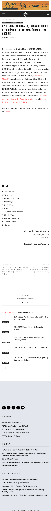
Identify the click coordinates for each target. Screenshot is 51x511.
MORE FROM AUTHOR (25, 312)
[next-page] (7, 368)
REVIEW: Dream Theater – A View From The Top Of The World (20, 450)
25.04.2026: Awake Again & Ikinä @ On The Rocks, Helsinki (20, 479)
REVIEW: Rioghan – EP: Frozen (11, 436)
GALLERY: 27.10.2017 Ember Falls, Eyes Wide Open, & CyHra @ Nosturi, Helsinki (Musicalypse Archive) (13, 270)
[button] (3, 14)
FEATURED (5, 322)
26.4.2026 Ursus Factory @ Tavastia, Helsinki (16, 483)
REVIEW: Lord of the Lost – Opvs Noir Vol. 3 (15, 426)
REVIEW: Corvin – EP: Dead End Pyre (13, 429)
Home (4, 19)
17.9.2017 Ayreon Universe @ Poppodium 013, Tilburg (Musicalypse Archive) (25, 462)
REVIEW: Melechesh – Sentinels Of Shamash (15, 433)
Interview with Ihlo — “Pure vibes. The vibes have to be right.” (20, 486)
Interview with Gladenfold (9, 466)
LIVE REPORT (11, 19)
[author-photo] (25, 292)
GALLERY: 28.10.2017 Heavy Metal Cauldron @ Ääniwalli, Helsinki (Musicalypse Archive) (37, 269)
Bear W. (6, 37)
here (8, 111)
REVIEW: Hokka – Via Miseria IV (11, 423)
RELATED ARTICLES (9, 312)
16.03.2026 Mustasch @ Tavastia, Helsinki (30, 347)
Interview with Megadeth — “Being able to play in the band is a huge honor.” (25, 495)
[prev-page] (3, 368)
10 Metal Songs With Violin (10, 459)
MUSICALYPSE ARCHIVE (16, 22)
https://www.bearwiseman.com (25, 298)
